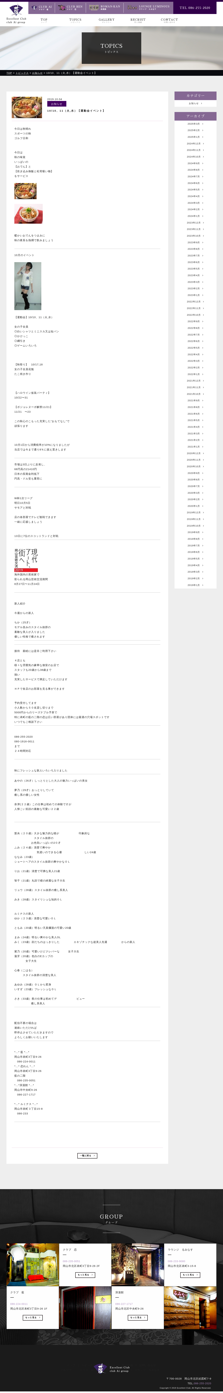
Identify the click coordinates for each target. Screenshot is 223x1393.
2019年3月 (195, 624)
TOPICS (75, 20)
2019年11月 (195, 566)
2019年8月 (195, 588)
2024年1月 (195, 227)
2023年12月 (195, 235)
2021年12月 (195, 411)
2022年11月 (195, 330)
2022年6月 (195, 367)
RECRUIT (138, 20)
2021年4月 (195, 463)
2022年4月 (195, 382)
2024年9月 (195, 169)
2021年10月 (195, 426)
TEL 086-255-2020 (195, 7)
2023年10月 (195, 249)
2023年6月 (195, 279)
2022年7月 (195, 360)
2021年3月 (195, 470)
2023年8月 (195, 264)
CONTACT (169, 20)
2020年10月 (195, 507)
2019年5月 (195, 610)
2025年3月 (195, 125)
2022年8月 (195, 352)
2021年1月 (195, 485)
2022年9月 (195, 345)
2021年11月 (195, 419)
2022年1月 (195, 404)
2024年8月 (195, 176)
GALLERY (107, 20)
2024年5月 (195, 198)
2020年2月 (195, 543)
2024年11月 (195, 154)
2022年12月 (195, 323)
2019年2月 (195, 632)
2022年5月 (195, 374)
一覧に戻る (87, 1156)
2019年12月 (195, 558)
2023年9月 (195, 257)
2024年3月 (195, 213)
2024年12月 (195, 147)
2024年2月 (195, 220)
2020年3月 (195, 536)
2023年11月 (195, 242)
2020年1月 (195, 551)
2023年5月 (195, 286)
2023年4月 (195, 294)
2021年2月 (195, 477)
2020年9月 (195, 514)
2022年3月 (195, 389)
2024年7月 (195, 183)
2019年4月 (195, 617)
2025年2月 (195, 132)
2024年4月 (195, 205)
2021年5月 (195, 455)
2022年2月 (195, 397)
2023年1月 (195, 316)
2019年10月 (195, 573)
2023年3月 (195, 301)
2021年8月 (195, 441)
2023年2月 (195, 308)
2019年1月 (195, 639)
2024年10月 (195, 161)
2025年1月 (195, 139)
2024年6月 (195, 191)
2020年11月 (195, 499)
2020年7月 (195, 529)
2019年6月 (195, 602)
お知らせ (195, 103)
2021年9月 (195, 433)
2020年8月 (195, 521)
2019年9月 (195, 580)
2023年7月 (195, 272)
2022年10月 (195, 338)
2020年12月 (195, 492)
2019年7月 (195, 595)
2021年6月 (195, 448)
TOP (44, 20)
